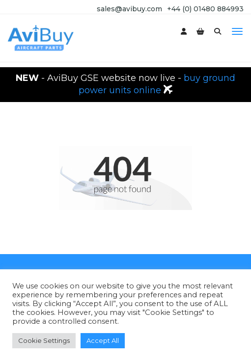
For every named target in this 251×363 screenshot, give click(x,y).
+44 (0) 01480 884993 (205, 8)
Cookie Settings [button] (44, 340)
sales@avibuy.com (129, 8)
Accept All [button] (102, 340)
